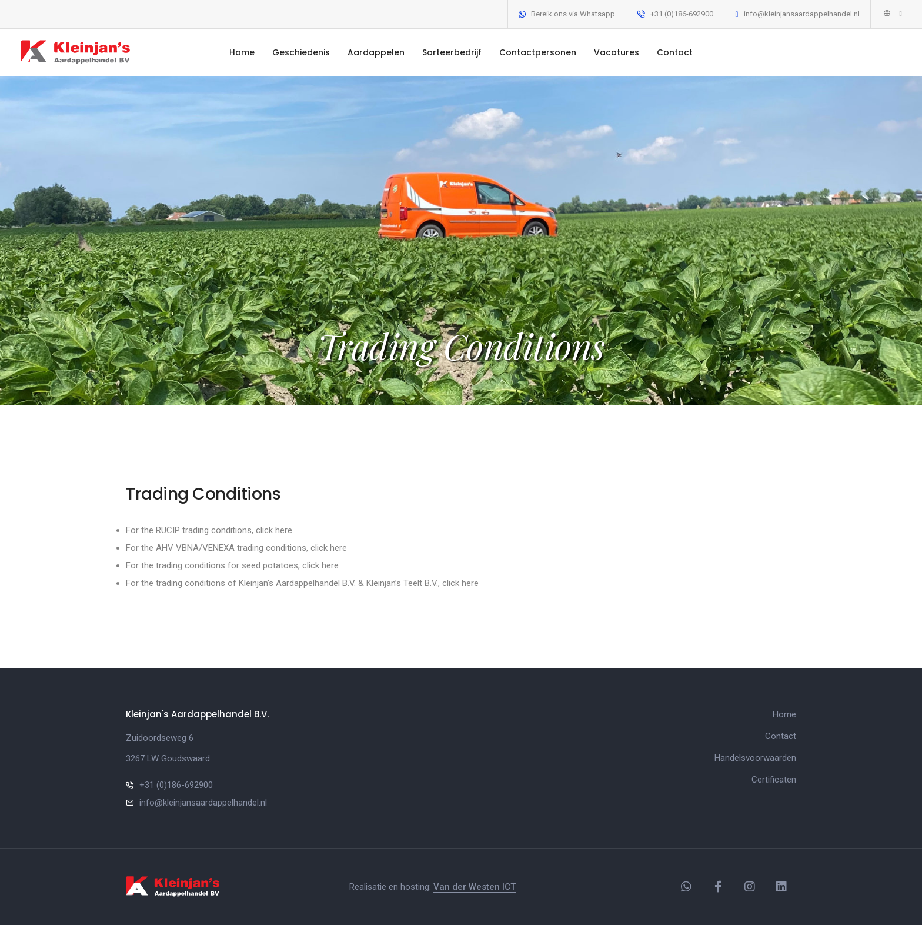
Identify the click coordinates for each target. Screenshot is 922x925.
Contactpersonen (537, 52)
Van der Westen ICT (474, 886)
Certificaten (773, 779)
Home (242, 52)
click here (274, 530)
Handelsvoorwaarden (755, 758)
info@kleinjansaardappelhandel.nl (802, 13)
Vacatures (616, 52)
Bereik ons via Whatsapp (573, 13)
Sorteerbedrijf (452, 52)
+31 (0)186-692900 (681, 13)
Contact (675, 52)
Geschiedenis (301, 52)
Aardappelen (376, 52)
